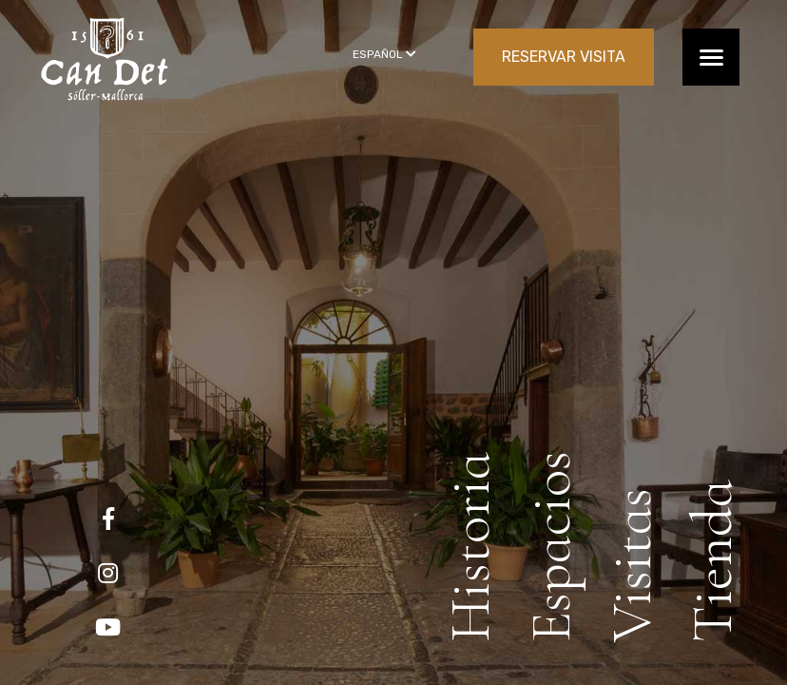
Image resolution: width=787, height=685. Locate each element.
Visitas (632, 565)
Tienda (713, 561)
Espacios (551, 546)
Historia (470, 547)
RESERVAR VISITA (563, 57)
